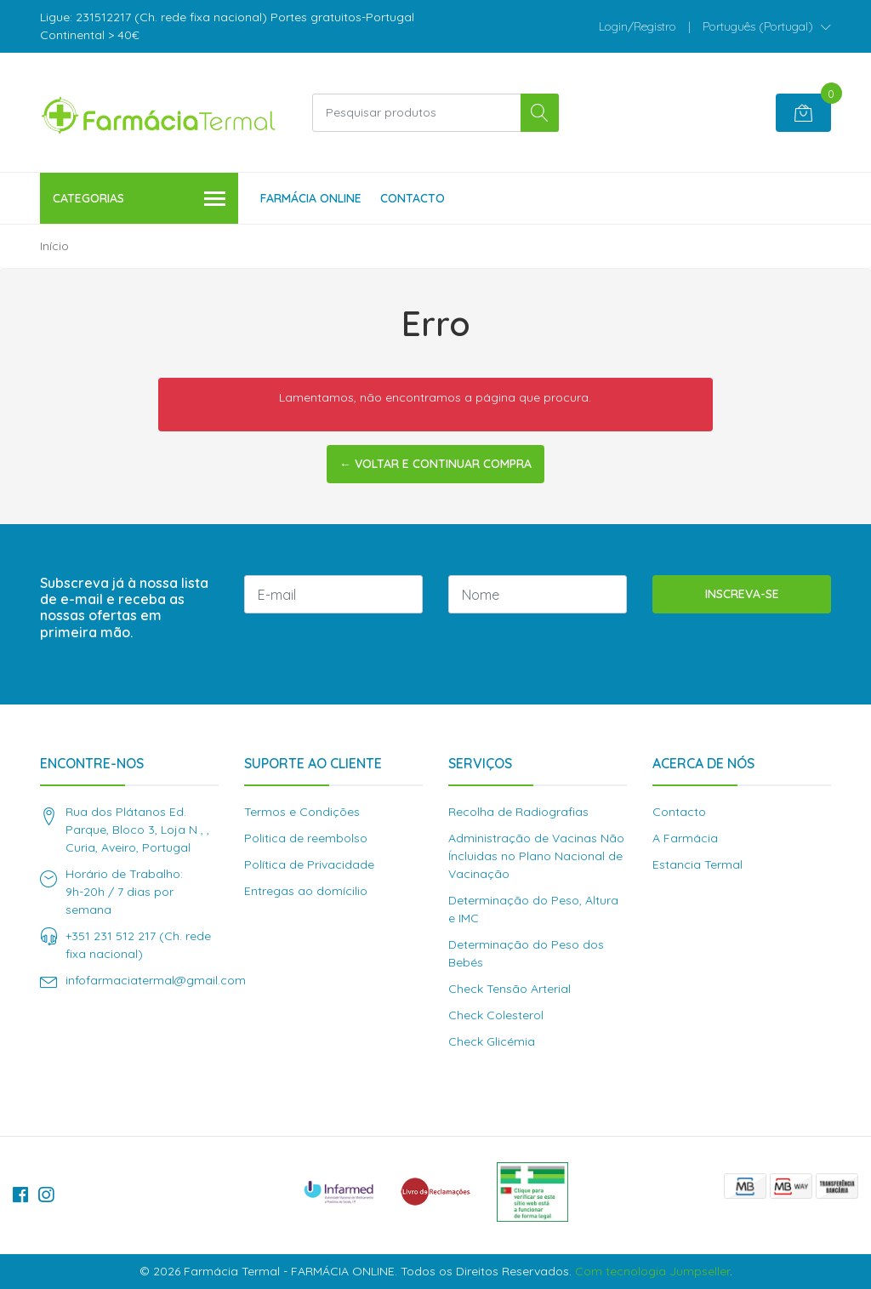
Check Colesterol (496, 1015)
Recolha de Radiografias (518, 811)
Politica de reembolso (305, 838)
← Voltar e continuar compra (435, 463)
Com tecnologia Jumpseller (652, 1271)
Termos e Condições (302, 811)
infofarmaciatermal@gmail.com (155, 980)
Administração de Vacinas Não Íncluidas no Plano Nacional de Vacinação (536, 855)
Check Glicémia (491, 1041)
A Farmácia (685, 838)
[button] (767, 26)
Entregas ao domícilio (305, 890)
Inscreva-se (742, 594)
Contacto (412, 198)
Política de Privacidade (309, 864)
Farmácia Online (310, 198)
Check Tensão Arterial (509, 988)
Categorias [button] (139, 199)
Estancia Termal (697, 864)
